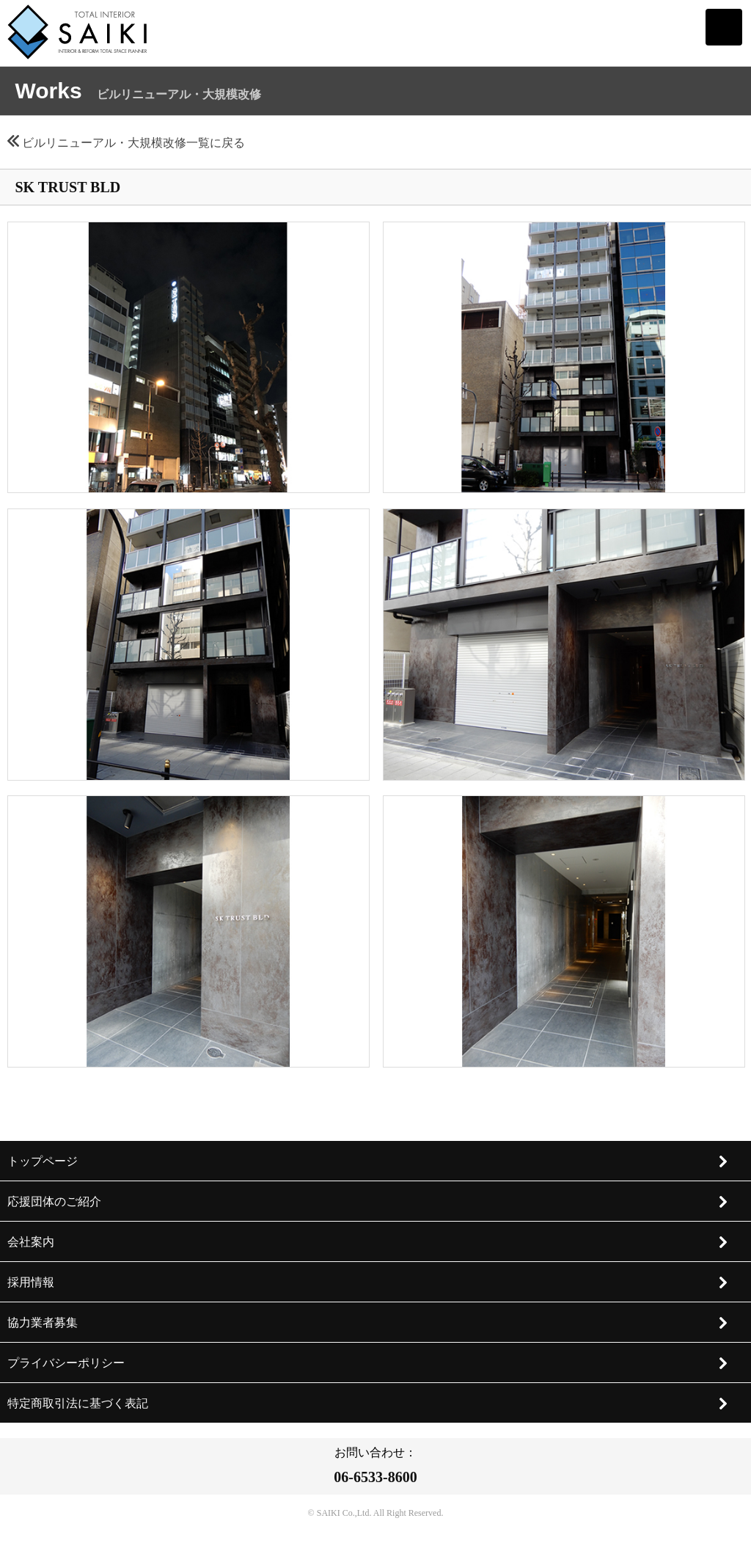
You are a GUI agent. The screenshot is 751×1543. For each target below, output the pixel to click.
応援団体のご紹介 (368, 1201)
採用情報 (368, 1282)
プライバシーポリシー (368, 1363)
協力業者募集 (368, 1322)
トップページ (368, 1161)
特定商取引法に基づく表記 (368, 1403)
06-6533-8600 (375, 1477)
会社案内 (368, 1242)
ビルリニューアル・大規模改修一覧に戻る (126, 142)
